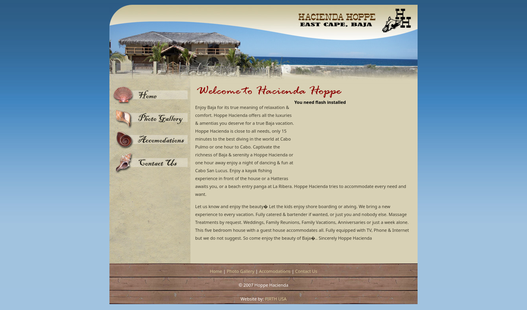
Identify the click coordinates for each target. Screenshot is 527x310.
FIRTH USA (276, 299)
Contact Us (306, 271)
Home (216, 271)
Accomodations (275, 271)
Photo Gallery (240, 271)
